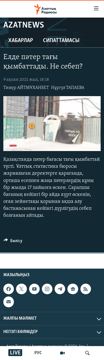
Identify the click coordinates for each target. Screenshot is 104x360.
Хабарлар (20, 40)
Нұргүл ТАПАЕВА (67, 88)
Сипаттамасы (61, 40)
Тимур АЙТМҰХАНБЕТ (26, 88)
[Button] (13, 242)
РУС (38, 353)
